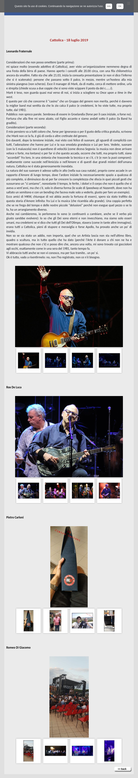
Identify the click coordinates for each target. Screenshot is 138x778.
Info (109, 6)
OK (119, 6)
